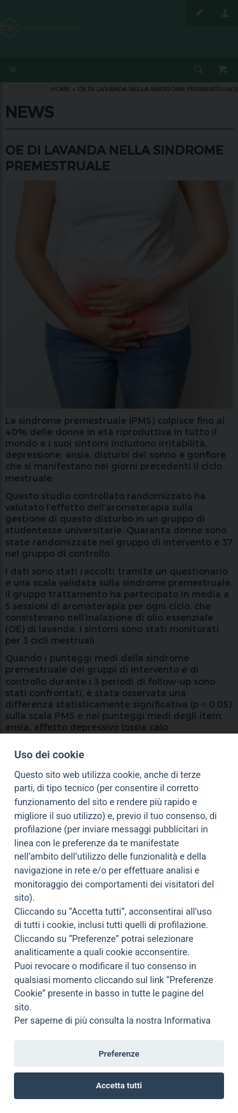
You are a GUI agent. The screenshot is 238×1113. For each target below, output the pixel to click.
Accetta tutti (119, 1085)
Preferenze (118, 1054)
